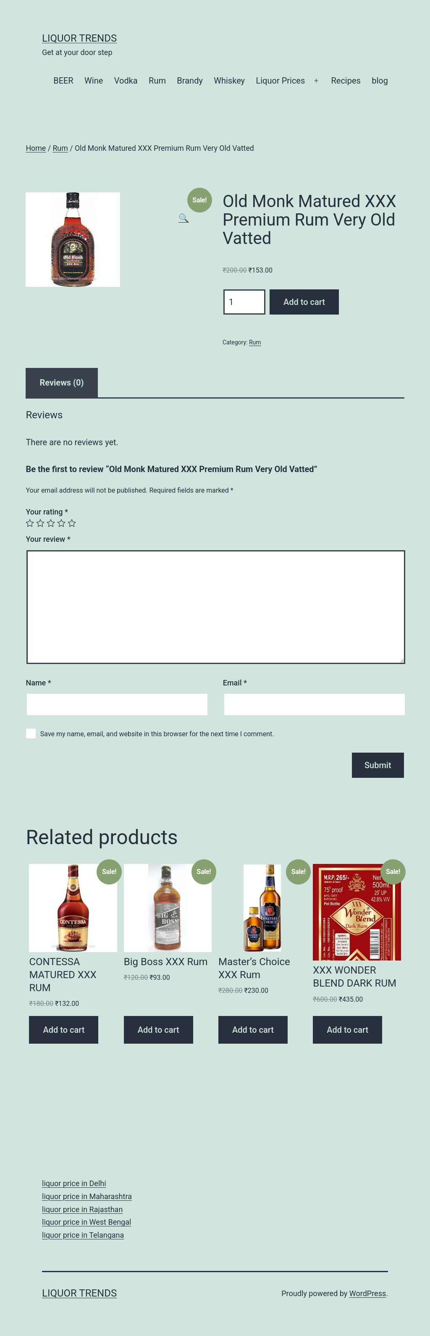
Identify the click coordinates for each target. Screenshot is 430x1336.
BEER (63, 81)
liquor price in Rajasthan (82, 1209)
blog (380, 81)
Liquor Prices (280, 81)
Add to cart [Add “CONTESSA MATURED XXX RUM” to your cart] (63, 1030)
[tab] (61, 382)
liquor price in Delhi (74, 1183)
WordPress (367, 1293)
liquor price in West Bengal (86, 1222)
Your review (48, 539)
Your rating (47, 511)
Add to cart (304, 302)
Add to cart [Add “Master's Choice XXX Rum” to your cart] (253, 1030)
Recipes (345, 81)
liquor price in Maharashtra (87, 1196)
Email (235, 682)
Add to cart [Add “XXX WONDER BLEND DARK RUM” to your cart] (347, 1030)
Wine (93, 81)
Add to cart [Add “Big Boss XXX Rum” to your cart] (158, 1030)
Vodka (126, 81)
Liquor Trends (79, 38)
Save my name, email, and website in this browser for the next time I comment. (157, 734)
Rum (157, 81)
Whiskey (229, 81)
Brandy (190, 81)
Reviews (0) (61, 383)
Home (36, 148)
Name (38, 682)
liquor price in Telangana (83, 1235)
